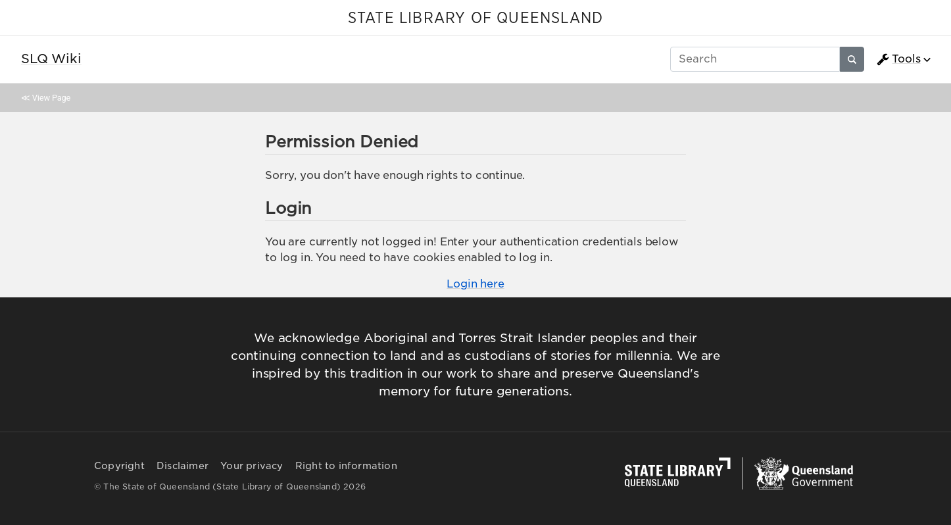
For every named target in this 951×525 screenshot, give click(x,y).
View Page (51, 98)
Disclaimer (182, 466)
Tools (898, 59)
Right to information (346, 466)
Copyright (119, 466)
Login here (475, 284)
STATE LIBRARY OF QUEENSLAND (475, 18)
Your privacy (251, 466)
